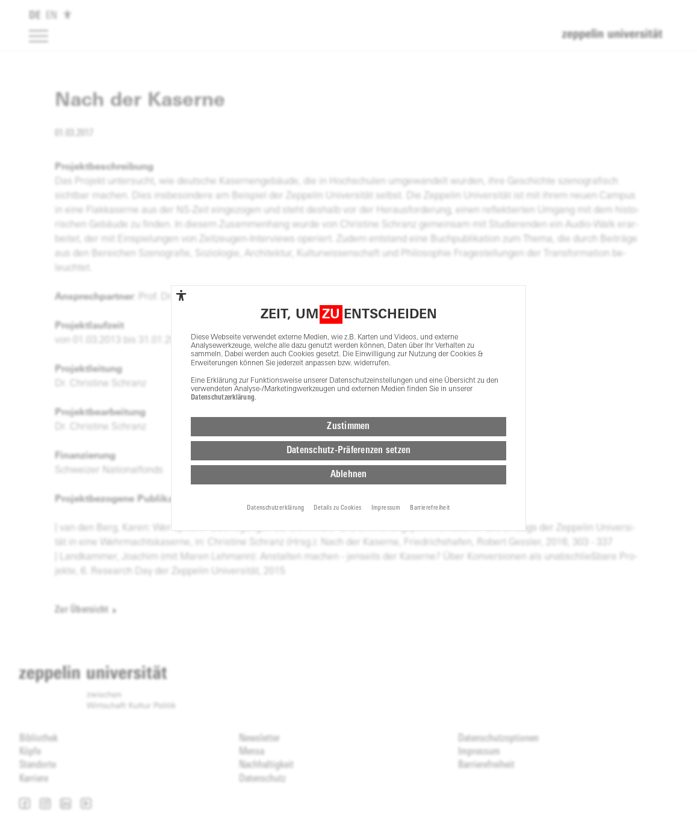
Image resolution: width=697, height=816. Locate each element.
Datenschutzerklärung (223, 397)
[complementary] (181, 295)
